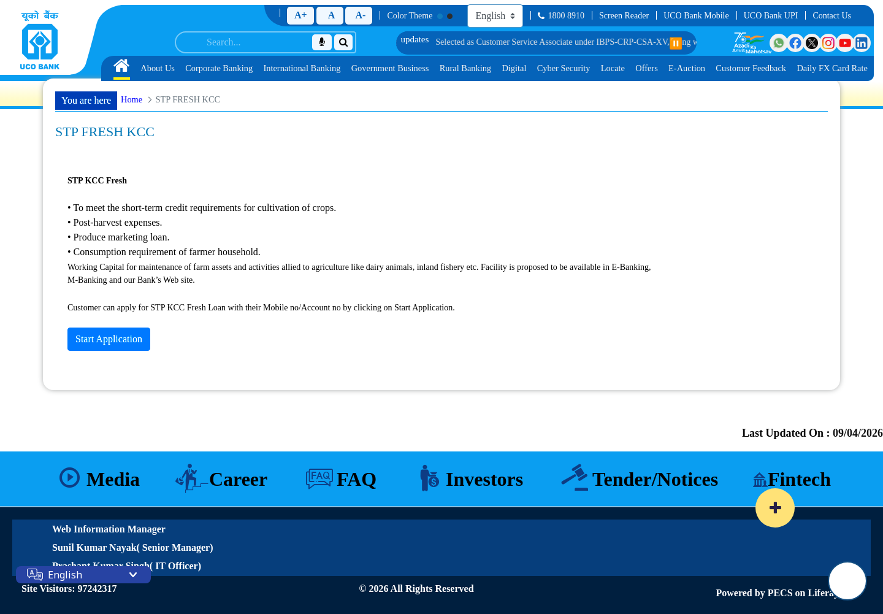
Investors (484, 479)
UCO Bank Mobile (696, 15)
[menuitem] (121, 68)
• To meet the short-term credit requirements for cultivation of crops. (201, 207)
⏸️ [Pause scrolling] (675, 43)
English (65, 574)
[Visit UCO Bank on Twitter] (812, 43)
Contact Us (831, 15)
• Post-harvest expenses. (114, 222)
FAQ (357, 479)
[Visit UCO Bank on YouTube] (845, 43)
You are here (86, 100)
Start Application (108, 339)
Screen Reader (624, 15)
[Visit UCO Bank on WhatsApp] (779, 43)
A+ (300, 15)
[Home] (39, 39)
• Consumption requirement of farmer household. (164, 252)
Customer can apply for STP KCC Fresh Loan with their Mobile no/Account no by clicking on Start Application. (261, 307)
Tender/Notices (655, 479)
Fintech (799, 479)
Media (113, 479)
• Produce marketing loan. (118, 237)
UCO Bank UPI (771, 15)
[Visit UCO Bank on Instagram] (828, 43)
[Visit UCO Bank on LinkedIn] (861, 43)
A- (360, 15)
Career (238, 479)
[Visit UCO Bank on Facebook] (795, 43)
